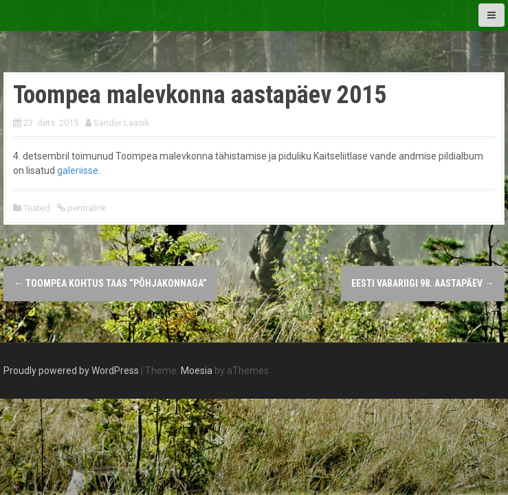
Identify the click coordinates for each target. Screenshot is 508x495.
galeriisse (77, 170)
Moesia (196, 370)
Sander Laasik (121, 123)
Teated (36, 208)
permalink (86, 208)
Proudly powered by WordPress (71, 370)
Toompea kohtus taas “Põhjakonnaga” (110, 283)
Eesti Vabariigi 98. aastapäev (422, 283)
